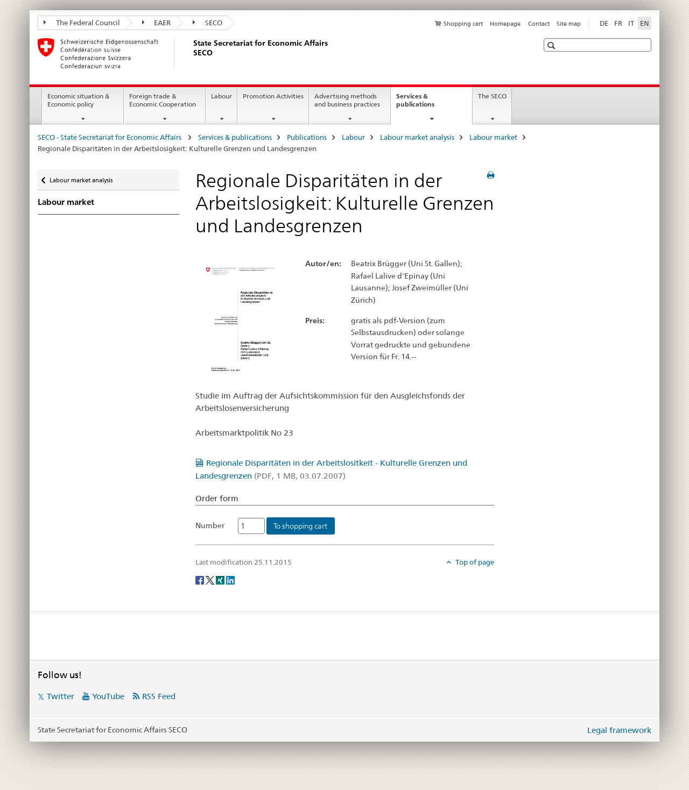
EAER (156, 22)
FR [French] (618, 23)
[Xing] (221, 579)
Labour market (493, 137)
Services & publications (427, 104)
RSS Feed (158, 696)
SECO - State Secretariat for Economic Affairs (110, 137)
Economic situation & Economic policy (78, 100)
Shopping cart (463, 23)
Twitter (60, 696)
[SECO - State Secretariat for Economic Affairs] (191, 53)
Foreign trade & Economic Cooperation (162, 100)
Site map (569, 23)
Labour (221, 96)
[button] (552, 45)
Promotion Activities (273, 96)
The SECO (492, 96)
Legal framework (619, 730)
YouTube (108, 696)
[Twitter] (211, 579)
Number (209, 525)
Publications (307, 137)
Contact (539, 23)
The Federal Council (82, 22)
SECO (207, 22)
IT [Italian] (631, 23)
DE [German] (604, 23)
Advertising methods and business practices (347, 100)
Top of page (474, 562)
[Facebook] (200, 579)
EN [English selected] (644, 23)
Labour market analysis (417, 137)
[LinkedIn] (230, 579)
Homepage (505, 23)
